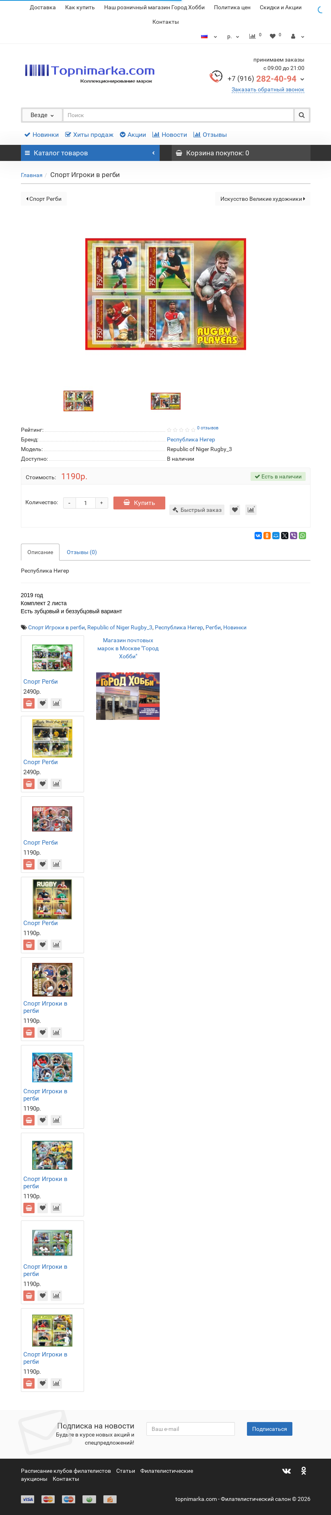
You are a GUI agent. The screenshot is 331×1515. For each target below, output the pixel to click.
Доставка (43, 7)
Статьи (125, 1471)
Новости (169, 134)
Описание (40, 552)
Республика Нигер (179, 627)
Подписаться (269, 1429)
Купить (139, 503)
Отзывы (210, 134)
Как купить (80, 7)
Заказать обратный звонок (268, 89)
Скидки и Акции (281, 7)
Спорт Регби (44, 199)
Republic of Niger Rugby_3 (119, 627)
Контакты (165, 22)
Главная (32, 175)
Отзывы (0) (82, 552)
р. (234, 36)
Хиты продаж (89, 134)
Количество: (41, 502)
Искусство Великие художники (262, 199)
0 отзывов (207, 428)
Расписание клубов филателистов (66, 1471)
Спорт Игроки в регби (56, 627)
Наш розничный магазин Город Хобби (154, 7)
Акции (133, 134)
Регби (213, 627)
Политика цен (232, 7)
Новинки (41, 134)
